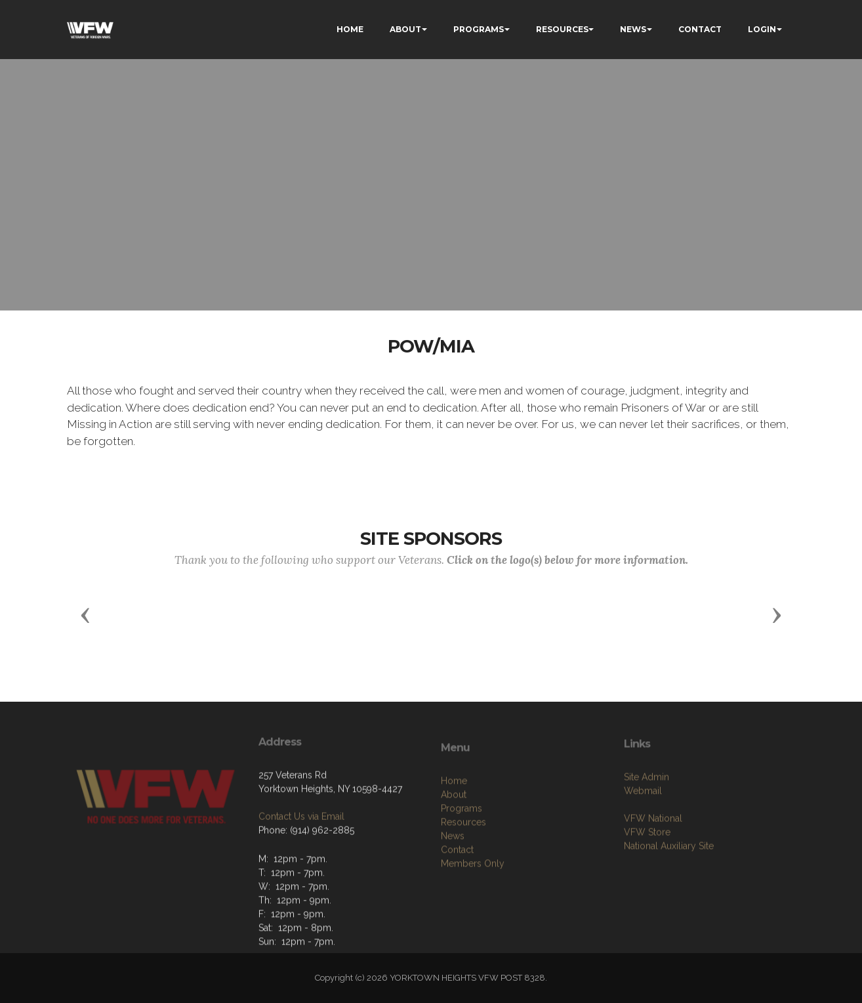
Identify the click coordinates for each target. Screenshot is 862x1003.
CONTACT (700, 29)
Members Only (472, 904)
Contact (457, 891)
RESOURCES (562, 29)
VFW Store (647, 865)
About (453, 835)
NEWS (633, 29)
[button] (85, 614)
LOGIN (762, 29)
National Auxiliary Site (669, 879)
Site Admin (646, 810)
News (452, 877)
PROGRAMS (478, 29)
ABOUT (405, 29)
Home (454, 822)
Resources (463, 863)
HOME (350, 29)
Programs (461, 849)
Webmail (643, 824)
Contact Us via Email (301, 845)
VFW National (653, 851)
